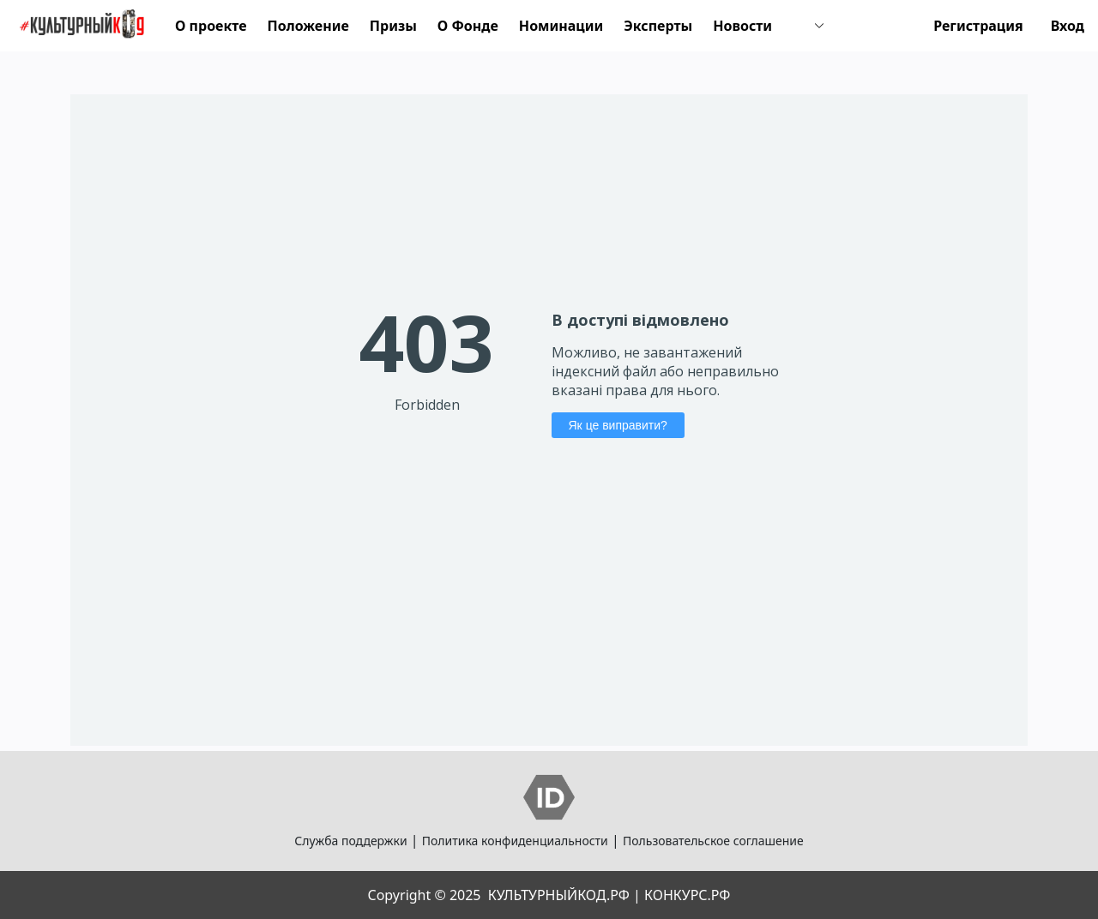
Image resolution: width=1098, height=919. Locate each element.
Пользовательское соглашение (713, 840)
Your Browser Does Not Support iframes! (549, 420)
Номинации (561, 25)
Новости (742, 25)
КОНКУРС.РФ (687, 895)
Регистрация (978, 25)
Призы (393, 25)
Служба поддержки (350, 840)
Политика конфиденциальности (515, 840)
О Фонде (467, 25)
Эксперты (658, 25)
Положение (308, 25)
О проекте (211, 25)
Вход (1067, 25)
